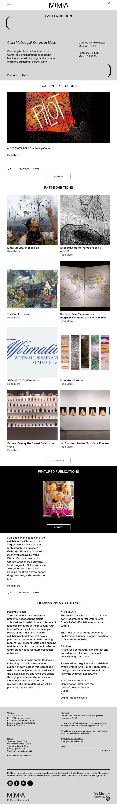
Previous (12, 75)
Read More (13, 155)
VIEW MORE (58, 176)
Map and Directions (16, 725)
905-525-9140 (18, 715)
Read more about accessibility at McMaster (84, 732)
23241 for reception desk (23, 720)
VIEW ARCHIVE (58, 460)
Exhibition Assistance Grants (82, 624)
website (81, 670)
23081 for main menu (21, 718)
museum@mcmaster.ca (24, 722)
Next (25, 75)
